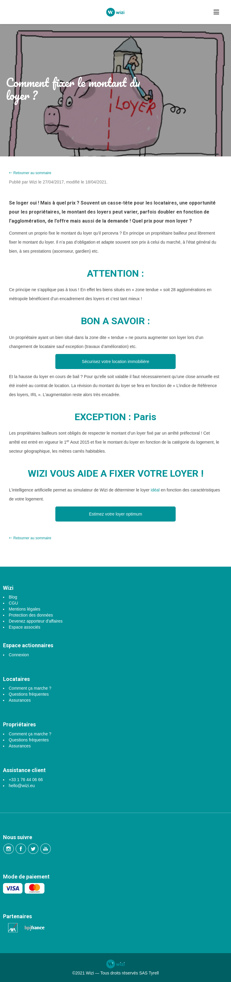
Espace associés (24, 627)
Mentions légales (24, 609)
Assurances (20, 700)
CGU (13, 603)
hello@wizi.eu (22, 785)
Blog (13, 597)
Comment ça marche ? (30, 688)
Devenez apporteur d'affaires (36, 621)
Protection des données (31, 615)
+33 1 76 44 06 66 (26, 779)
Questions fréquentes (29, 694)
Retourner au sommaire (30, 173)
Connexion (19, 654)
